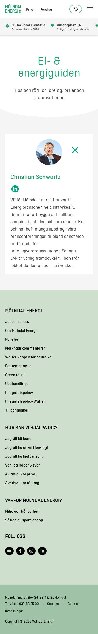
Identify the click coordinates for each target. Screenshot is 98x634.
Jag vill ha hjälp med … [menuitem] (24, 456)
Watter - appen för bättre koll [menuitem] (29, 357)
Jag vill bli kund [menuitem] (18, 438)
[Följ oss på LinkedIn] (42, 551)
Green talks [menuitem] (14, 374)
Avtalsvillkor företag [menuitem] (22, 483)
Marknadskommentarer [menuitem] (25, 348)
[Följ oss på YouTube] (9, 551)
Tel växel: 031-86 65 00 (22, 604)
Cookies (53, 604)
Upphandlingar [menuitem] (17, 383)
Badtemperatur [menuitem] (18, 366)
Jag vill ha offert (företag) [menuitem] (26, 447)
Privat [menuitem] (30, 10)
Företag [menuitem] (46, 10)
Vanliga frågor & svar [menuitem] (22, 465)
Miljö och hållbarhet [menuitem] (21, 511)
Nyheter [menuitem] (11, 339)
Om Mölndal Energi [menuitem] (21, 330)
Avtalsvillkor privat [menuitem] (21, 474)
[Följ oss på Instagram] (31, 551)
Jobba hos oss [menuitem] (17, 321)
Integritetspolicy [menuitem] (19, 392)
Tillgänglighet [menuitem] (16, 410)
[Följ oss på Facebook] (20, 551)
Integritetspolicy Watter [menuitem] (25, 401)
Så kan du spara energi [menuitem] (24, 520)
